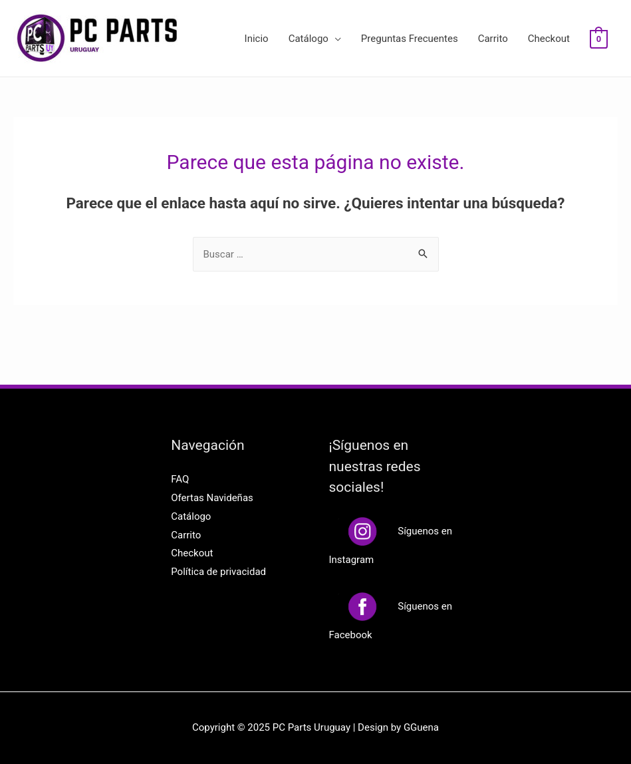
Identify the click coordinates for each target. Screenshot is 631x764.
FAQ (180, 479)
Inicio (257, 39)
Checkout (549, 39)
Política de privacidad (218, 572)
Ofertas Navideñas (212, 498)
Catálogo (308, 39)
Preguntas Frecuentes (409, 39)
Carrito (493, 39)
